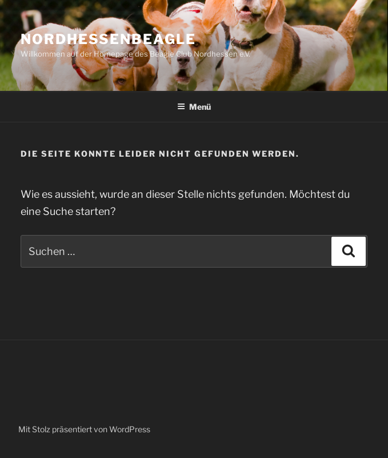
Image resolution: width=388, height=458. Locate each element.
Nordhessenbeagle (108, 39)
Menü (194, 106)
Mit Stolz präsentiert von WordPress (84, 429)
